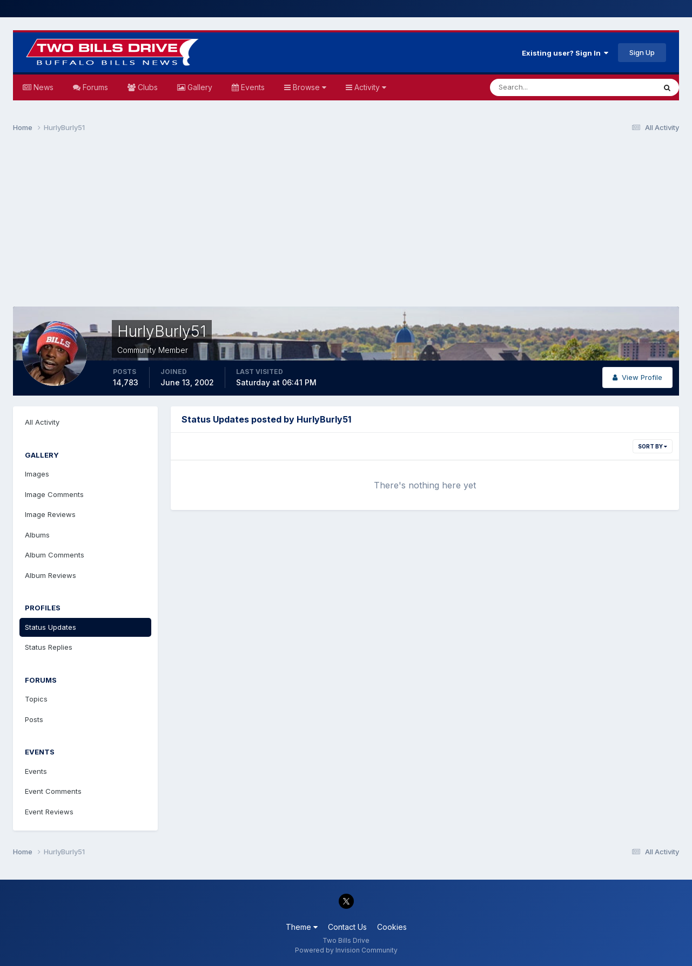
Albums (37, 534)
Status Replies (48, 647)
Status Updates (50, 627)
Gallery (198, 87)
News (42, 87)
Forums (94, 87)
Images (37, 474)
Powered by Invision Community (346, 950)
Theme (302, 926)
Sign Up (642, 52)
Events (252, 87)
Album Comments (54, 554)
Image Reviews (50, 514)
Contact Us (347, 926)
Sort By (652, 446)
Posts (34, 719)
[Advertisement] (346, 224)
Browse (308, 87)
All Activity (42, 422)
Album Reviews (50, 575)
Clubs (147, 87)
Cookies (392, 926)
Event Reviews (49, 811)
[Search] (537, 87)
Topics (36, 699)
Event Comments (53, 791)
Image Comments (54, 494)
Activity (369, 87)
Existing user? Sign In (565, 53)
